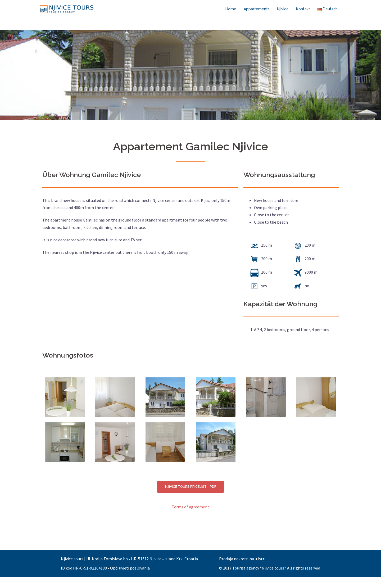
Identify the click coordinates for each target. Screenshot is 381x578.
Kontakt (303, 9)
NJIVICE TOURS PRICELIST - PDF (191, 487)
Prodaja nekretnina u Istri (242, 560)
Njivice (283, 9)
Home (230, 9)
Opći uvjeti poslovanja (130, 569)
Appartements (257, 9)
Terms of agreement (190, 508)
